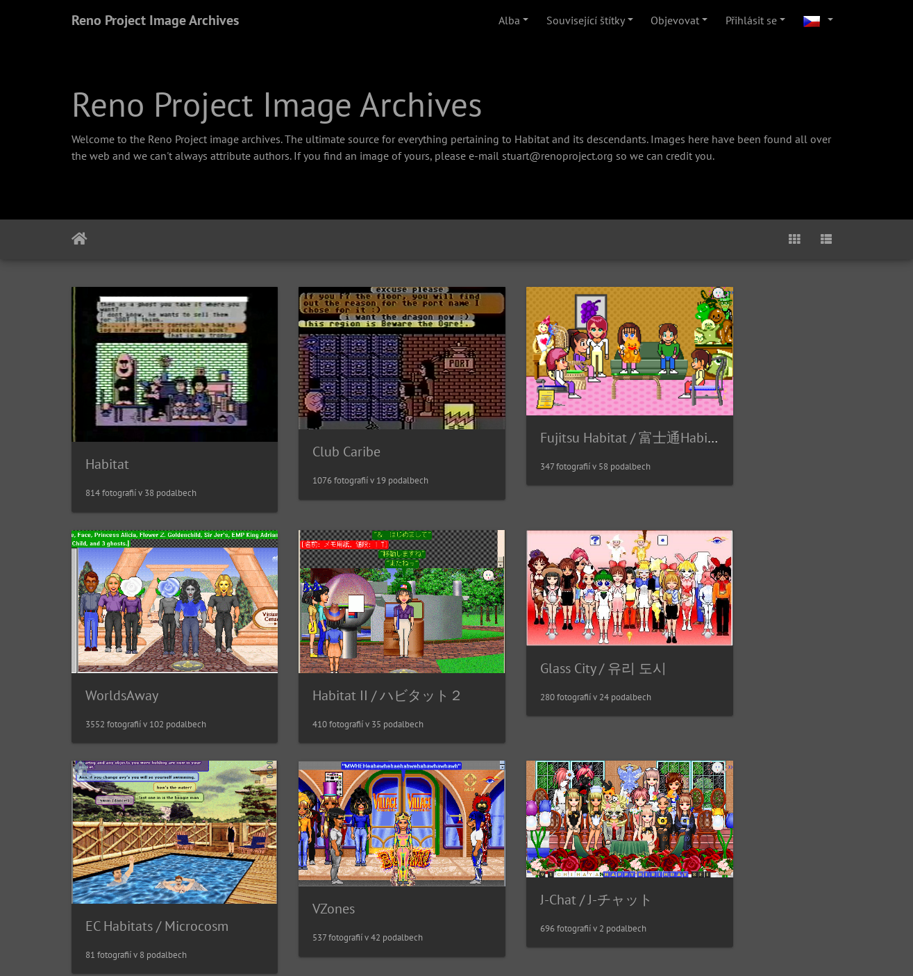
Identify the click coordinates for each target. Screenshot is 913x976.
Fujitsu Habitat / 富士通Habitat (573, 419)
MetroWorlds (519, 839)
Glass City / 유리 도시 (346, 629)
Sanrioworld (319, 841)
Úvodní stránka (79, 239)
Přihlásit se (751, 20)
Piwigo (528, 947)
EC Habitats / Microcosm (552, 652)
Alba (509, 20)
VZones (700, 637)
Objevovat (675, 20)
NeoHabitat (712, 863)
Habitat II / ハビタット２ (160, 652)
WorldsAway (715, 432)
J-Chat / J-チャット (141, 840)
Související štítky (585, 20)
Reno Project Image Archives (155, 20)
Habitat (107, 442)
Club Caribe (317, 431)
